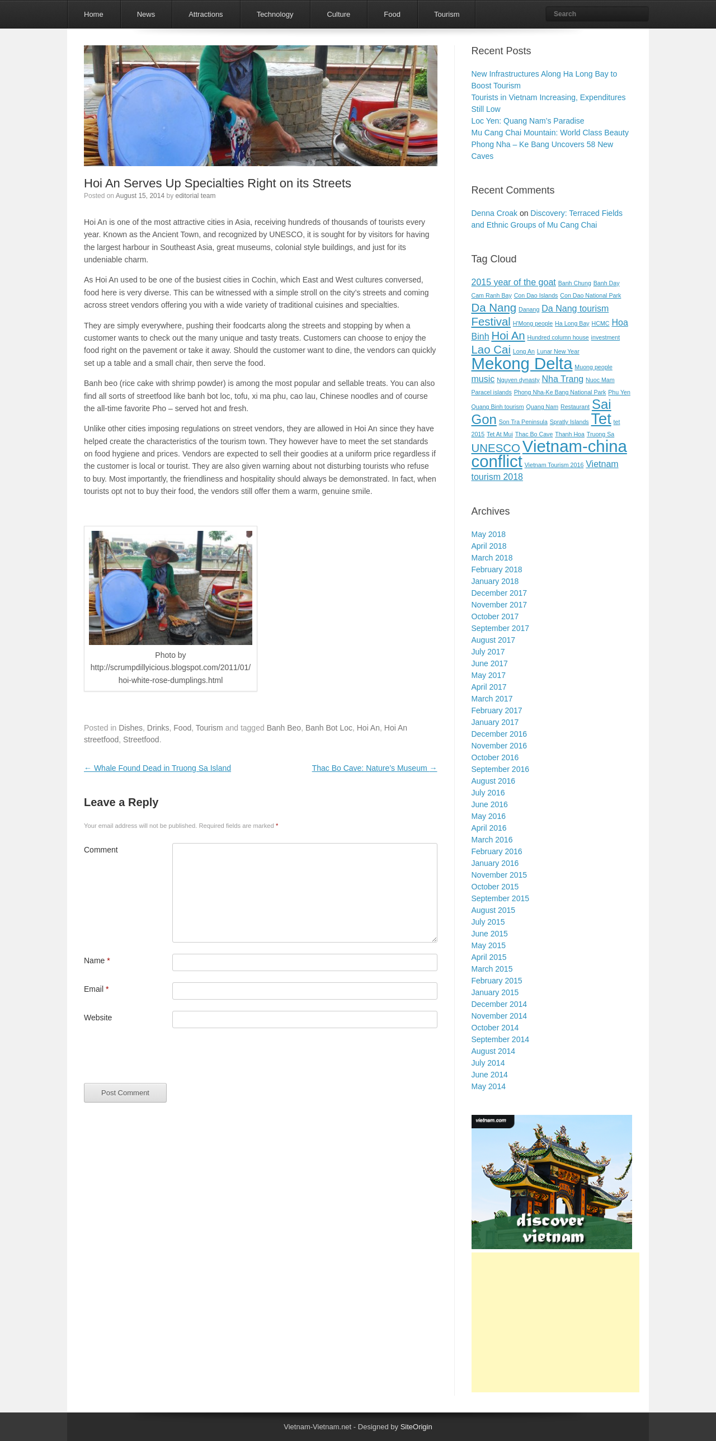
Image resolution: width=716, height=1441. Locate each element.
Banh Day (606, 283)
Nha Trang (562, 379)
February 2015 (497, 980)
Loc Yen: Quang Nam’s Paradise (528, 120)
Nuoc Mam (600, 379)
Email (96, 989)
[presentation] (169, 1061)
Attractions (206, 14)
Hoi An (368, 727)
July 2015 (488, 921)
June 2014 (490, 1074)
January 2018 (495, 581)
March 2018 (492, 557)
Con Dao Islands (536, 295)
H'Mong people (533, 323)
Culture (338, 14)
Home (93, 14)
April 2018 (489, 545)
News (146, 14)
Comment (101, 849)
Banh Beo (284, 727)
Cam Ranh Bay (492, 295)
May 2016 (489, 816)
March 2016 (492, 839)
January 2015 (495, 992)
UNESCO (496, 447)
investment (605, 337)
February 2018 (497, 569)
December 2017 (499, 592)
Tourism (447, 14)
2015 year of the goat (514, 282)
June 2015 (490, 933)
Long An (524, 351)
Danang (529, 309)
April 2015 (489, 957)
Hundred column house (558, 337)
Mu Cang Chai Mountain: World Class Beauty (550, 132)
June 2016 (490, 804)
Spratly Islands (569, 421)
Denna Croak (495, 213)
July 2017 (488, 651)
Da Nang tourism (575, 308)
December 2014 (499, 1004)
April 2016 (489, 827)
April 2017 (489, 686)
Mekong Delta (522, 363)
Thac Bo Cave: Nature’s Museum (374, 768)
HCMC (601, 323)
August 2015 (494, 910)
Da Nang (494, 307)
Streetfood (141, 739)
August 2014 (494, 1051)
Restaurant (575, 406)
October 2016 (495, 757)
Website (98, 1017)
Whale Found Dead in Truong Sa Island (157, 768)
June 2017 (490, 663)
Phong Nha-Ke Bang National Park (560, 392)
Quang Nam (542, 406)
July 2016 (488, 792)
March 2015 (492, 968)
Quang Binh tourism (498, 406)
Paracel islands (492, 392)
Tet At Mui (500, 434)
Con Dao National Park (590, 295)
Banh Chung (574, 283)
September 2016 (501, 769)
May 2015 (489, 945)
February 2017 (497, 710)
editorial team (195, 196)
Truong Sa (600, 434)
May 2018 (489, 534)
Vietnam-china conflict (549, 453)
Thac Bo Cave (534, 434)
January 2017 (495, 722)
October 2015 (495, 886)
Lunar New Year (558, 351)
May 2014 (489, 1086)
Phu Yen (619, 392)
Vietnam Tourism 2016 (554, 465)
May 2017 (489, 675)
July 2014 (488, 1062)
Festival (491, 321)
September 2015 (501, 898)
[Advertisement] (555, 1322)
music (483, 379)
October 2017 (495, 616)
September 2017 (501, 628)
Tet (601, 418)
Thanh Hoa (570, 434)
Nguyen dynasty (518, 379)
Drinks (158, 727)
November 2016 (499, 745)
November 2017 (499, 604)
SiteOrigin (416, 1427)
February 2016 (497, 851)
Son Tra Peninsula (523, 421)
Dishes (131, 727)
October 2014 (495, 1027)
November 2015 (499, 874)
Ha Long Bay (572, 323)
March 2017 (492, 698)
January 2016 (495, 863)
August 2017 (494, 639)
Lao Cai (491, 349)
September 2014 (501, 1039)
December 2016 (499, 733)
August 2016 (494, 780)
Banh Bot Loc (328, 727)
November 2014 (499, 1015)
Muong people (593, 367)
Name (97, 960)
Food (392, 14)
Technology (275, 14)
